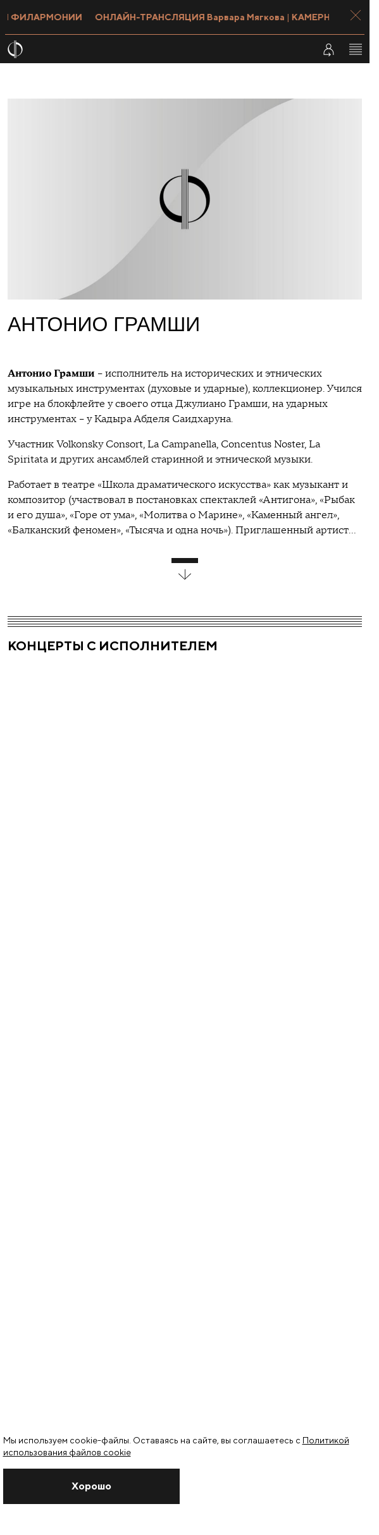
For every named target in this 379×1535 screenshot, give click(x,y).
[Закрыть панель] (355, 15)
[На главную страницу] (153, 49)
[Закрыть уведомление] (91, 1486)
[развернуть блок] (184, 569)
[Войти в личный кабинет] (328, 49)
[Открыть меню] (355, 49)
